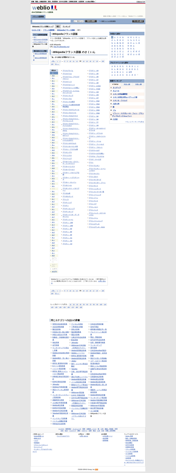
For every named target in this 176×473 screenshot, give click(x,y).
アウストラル (67, 99)
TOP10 (115, 84)
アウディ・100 (68, 222)
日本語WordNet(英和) (98, 374)
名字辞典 (55, 345)
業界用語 (68, 429)
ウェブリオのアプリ (63, 436)
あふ (53, 145)
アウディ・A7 (93, 80)
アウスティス (67, 82)
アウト (91, 162)
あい (53, 78)
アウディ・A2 (67, 241)
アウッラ (66, 199)
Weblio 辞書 (36, 30)
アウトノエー (93, 207)
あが (53, 194)
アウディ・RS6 (94, 113)
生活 (66, 430)
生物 (90, 430)
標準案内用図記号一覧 (98, 329)
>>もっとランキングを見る (134, 122)
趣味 (78, 430)
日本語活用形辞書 (96, 324)
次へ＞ (57, 64)
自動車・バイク (91, 429)
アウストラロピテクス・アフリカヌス (71, 124)
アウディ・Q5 (94, 95)
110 (105, 304)
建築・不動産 (109, 429)
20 (74, 304)
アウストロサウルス (69, 143)
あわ (53, 186)
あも (53, 163)
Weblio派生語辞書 (97, 379)
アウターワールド (69, 169)
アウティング (67, 202)
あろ (53, 183)
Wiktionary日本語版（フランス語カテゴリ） (78, 416)
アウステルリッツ (69, 85)
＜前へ (53, 61)
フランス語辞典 (38, 16)
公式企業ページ (107, 436)
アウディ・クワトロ (96, 133)
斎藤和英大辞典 (58, 400)
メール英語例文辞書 (78, 382)
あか (53, 88)
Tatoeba (74, 369)
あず (53, 212)
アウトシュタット (95, 189)
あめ (53, 160)
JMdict (73, 361)
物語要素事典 (76, 332)
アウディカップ (68, 211)
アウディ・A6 (93, 77)
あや (53, 165)
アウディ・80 (67, 232)
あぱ (53, 245)
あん (53, 191)
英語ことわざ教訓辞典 (98, 366)
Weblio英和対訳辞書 (97, 395)
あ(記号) (54, 271)
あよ (53, 171)
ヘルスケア (72, 430)
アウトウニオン (94, 165)
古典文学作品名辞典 (78, 337)
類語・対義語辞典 (41, 1)
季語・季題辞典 (96, 337)
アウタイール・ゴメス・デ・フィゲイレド (71, 162)
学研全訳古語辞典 (59, 424)
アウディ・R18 (94, 101)
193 (103, 61)
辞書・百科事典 (110, 430)
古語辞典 (81, 1)
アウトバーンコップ (96, 221)
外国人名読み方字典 (59, 335)
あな (53, 127)
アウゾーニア (67, 158)
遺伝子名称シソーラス (79, 377)
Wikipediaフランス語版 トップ (42, 26)
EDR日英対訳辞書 (59, 382)
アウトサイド (93, 186)
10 (70, 61)
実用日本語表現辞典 (59, 324)
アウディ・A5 (93, 74)
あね (53, 135)
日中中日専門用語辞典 (79, 398)
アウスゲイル (67, 74)
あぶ (53, 237)
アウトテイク (93, 201)
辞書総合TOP (141, 1)
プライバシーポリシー (41, 445)
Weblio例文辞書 (58, 405)
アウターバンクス (69, 166)
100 (101, 304)
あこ (53, 99)
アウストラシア (68, 95)
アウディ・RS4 (94, 107)
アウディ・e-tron (95, 86)
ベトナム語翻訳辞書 (59, 421)
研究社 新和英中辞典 (78, 356)
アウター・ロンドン (69, 182)
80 (94, 304)
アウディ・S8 (93, 119)
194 (52, 64)
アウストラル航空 (69, 102)
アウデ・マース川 (95, 159)
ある (53, 178)
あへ (53, 147)
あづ (53, 225)
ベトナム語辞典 (130, 456)
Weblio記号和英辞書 (59, 387)
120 (52, 307)
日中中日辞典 (63, 1)
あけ (53, 96)
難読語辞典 (56, 329)
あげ (53, 201)
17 (93, 61)
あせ (53, 109)
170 (73, 307)
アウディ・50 (67, 229)
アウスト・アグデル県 (70, 149)
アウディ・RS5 (94, 110)
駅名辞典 (74, 340)
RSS (96, 469)
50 (84, 304)
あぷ (53, 250)
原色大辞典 (75, 329)
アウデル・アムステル (96, 156)
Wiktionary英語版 (77, 392)
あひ (53, 142)
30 (77, 304)
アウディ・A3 (67, 244)
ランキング (66, 26)
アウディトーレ (68, 219)
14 (83, 61)
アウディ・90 (67, 235)
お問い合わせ (84, 436)
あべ (53, 240)
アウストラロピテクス (70, 116)
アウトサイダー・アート (97, 183)
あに (53, 129)
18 (97, 61)
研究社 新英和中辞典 (60, 363)
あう (53, 81)
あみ (53, 155)
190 (81, 307)
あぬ (53, 132)
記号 (130, 72)
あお (53, 86)
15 (87, 61)
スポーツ (84, 430)
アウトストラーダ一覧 (96, 192)
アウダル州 (66, 193)
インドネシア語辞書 (59, 418)
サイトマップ (38, 447)
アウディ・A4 (93, 70)
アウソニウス (67, 155)
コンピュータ (77, 429)
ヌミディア (117, 87)
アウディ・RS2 (94, 104)
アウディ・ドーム (95, 141)
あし (53, 104)
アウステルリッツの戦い (71, 88)
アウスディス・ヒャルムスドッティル (71, 92)
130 (56, 307)
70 (90, 304)
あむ (53, 158)
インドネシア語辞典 (131, 451)
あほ (53, 150)
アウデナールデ (94, 150)
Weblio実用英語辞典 (78, 358)
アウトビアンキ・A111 (97, 227)
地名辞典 (55, 342)
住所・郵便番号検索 (97, 342)
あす (53, 106)
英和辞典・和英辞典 (131, 440)
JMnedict (55, 384)
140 (60, 307)
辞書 (32, 1)
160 (68, 307)
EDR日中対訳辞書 (59, 408)
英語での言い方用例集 (98, 358)
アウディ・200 (68, 226)
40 (80, 304)
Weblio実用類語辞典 (78, 350)
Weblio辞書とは (39, 436)
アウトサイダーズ (95, 180)
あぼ (53, 243)
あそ (53, 111)
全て (35, 37)
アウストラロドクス (69, 113)
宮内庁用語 (94, 327)
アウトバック (93, 210)
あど (53, 230)
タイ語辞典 (128, 453)
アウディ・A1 (67, 238)
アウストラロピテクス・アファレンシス (71, 120)
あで (53, 227)
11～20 (127, 84)
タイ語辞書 (94, 411)
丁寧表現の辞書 (77, 327)
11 (73, 61)
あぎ (53, 196)
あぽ (53, 255)
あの (53, 137)
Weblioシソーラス (78, 353)
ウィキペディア (96, 345)
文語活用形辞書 (58, 327)
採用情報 (105, 440)
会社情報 (105, 438)
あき (53, 91)
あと (53, 124)
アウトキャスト (94, 173)
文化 (62, 430)
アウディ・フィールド (96, 144)
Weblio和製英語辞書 (78, 379)
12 (77, 61)
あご (53, 204)
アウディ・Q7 (94, 98)
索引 (58, 26)
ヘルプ (36, 440)
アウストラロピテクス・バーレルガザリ (71, 139)
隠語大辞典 (75, 335)
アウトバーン (93, 218)
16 (90, 61)
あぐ (53, 199)
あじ (53, 209)
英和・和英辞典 (53, 1)
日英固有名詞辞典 (96, 377)
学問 (116, 429)
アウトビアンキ (94, 224)
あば (53, 232)
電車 (83, 429)
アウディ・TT (93, 122)
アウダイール (67, 185)
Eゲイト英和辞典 (58, 366)
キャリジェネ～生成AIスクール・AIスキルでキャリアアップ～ (134, 462)
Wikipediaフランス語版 (66, 30)
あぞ (53, 217)
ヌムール (116, 91)
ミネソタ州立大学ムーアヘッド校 (125, 97)
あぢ (53, 222)
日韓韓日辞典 (73, 1)
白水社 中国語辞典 (78, 395)
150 (64, 307)
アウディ (66, 205)
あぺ (53, 253)
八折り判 (116, 104)
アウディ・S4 (93, 116)
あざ (53, 207)
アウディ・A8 (93, 83)
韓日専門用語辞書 (96, 408)
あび (53, 235)
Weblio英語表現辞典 (97, 382)
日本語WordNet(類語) (98, 350)
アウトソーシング (95, 195)
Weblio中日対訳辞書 (59, 411)
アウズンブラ (67, 152)
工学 (102, 429)
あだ (53, 219)
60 (87, 304)
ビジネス (61, 429)
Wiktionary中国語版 (97, 405)
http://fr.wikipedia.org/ (61, 47)
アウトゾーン (93, 198)
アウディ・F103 (94, 89)
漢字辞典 (93, 348)
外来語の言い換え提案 (60, 332)
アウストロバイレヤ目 (70, 146)
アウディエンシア (69, 209)
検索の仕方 (37, 438)
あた (53, 114)
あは (53, 140)
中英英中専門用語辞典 (98, 403)
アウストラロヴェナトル (71, 110)
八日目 (115, 119)
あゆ (53, 168)
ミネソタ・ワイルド (120, 100)
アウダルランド (68, 196)
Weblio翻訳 (128, 442)
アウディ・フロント (96, 147)
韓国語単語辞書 (77, 406)
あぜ (53, 214)
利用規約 (37, 442)
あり (53, 176)
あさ (53, 101)
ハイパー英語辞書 (59, 369)
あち (53, 117)
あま (53, 153)
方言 (102, 430)
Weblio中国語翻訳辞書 (98, 400)
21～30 (138, 84)
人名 (98, 430)
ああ (53, 75)
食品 (94, 430)
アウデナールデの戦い (96, 153)
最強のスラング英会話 (79, 385)
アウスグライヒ (68, 70)
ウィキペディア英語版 (98, 398)
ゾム (114, 110)
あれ (53, 181)
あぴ (53, 248)
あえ (53, 83)
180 (77, 307)
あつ (53, 119)
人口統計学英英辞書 (59, 403)
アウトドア (93, 204)
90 (97, 304)
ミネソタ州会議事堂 (120, 94)
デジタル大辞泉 (77, 324)
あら (53, 173)
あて (53, 122)
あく (53, 93)
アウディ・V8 (93, 125)
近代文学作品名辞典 (97, 340)
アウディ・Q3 (94, 92)
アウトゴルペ (93, 176)
